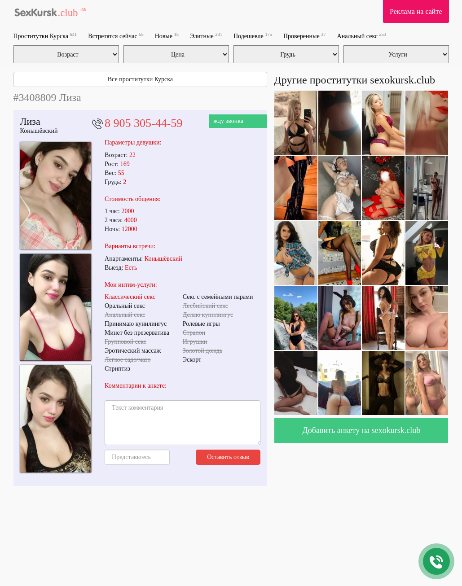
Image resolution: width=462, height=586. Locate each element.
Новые (167, 35)
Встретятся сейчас (115, 35)
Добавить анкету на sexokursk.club (362, 430)
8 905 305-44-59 (143, 123)
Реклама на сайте (416, 11)
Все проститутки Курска (140, 79)
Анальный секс (362, 35)
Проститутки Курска (45, 35)
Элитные (206, 35)
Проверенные (304, 35)
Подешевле (252, 35)
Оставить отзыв (228, 457)
